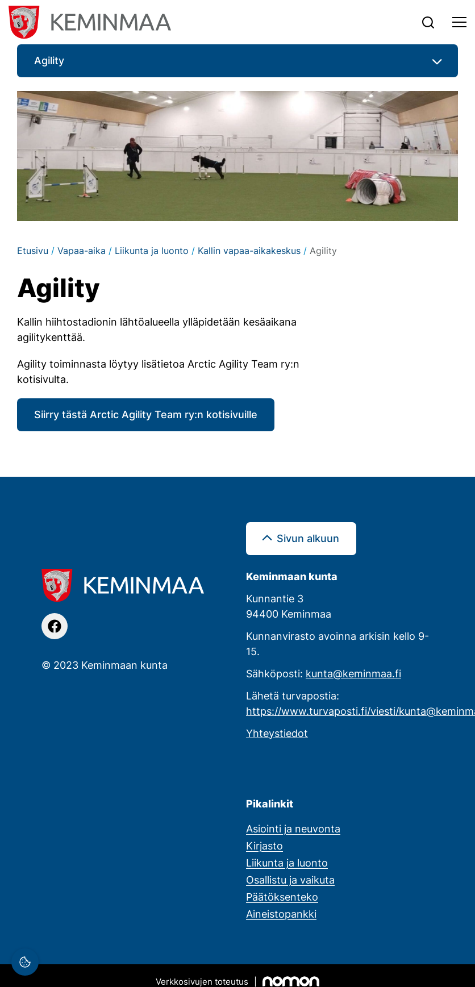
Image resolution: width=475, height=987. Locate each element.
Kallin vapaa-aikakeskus (249, 250)
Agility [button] (49, 60)
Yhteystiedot (277, 733)
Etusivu (32, 250)
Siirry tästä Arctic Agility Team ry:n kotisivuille (145, 414)
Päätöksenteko (282, 897)
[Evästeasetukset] (25, 962)
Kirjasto (264, 845)
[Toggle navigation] (459, 22)
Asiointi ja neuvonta (293, 828)
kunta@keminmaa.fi (353, 673)
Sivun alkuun (308, 538)
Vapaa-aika (81, 250)
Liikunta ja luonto (152, 250)
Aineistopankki (281, 914)
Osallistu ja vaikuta (290, 879)
